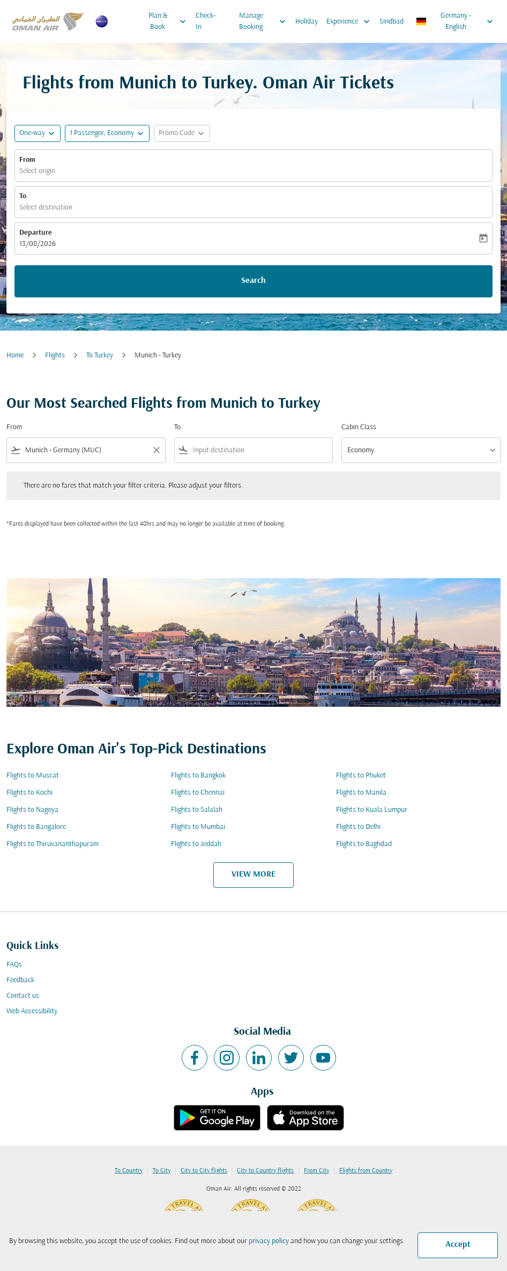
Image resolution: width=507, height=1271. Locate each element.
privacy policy (269, 1241)
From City (316, 1171)
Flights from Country (365, 1171)
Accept (458, 1244)
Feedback (20, 980)
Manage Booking (265, 21)
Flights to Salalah (196, 810)
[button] (107, 133)
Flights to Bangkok (198, 776)
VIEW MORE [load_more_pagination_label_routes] (253, 874)
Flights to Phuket (361, 776)
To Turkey (99, 356)
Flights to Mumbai (198, 827)
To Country (129, 1171)
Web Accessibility (31, 1011)
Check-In (205, 21)
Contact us (22, 996)
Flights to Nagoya (32, 810)
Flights (55, 356)
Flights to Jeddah (196, 844)
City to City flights (204, 1171)
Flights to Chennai (198, 793)
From (27, 160)
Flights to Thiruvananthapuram (52, 844)
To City (161, 1171)
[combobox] (86, 450)
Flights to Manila (361, 793)
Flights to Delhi (358, 827)
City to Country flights (265, 1171)
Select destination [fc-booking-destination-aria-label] (45, 208)
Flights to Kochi (29, 793)
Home (15, 356)
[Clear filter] (156, 450)
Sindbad (391, 22)
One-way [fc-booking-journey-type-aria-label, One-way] (32, 133)
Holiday (306, 22)
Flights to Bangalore (36, 827)
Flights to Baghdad (364, 844)
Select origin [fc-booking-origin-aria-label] (37, 171)
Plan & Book (169, 21)
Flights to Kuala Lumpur (371, 810)
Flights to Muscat (32, 776)
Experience (350, 21)
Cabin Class (358, 427)
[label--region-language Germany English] (455, 21)
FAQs (14, 965)
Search (253, 280)
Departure (35, 233)
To (22, 196)
